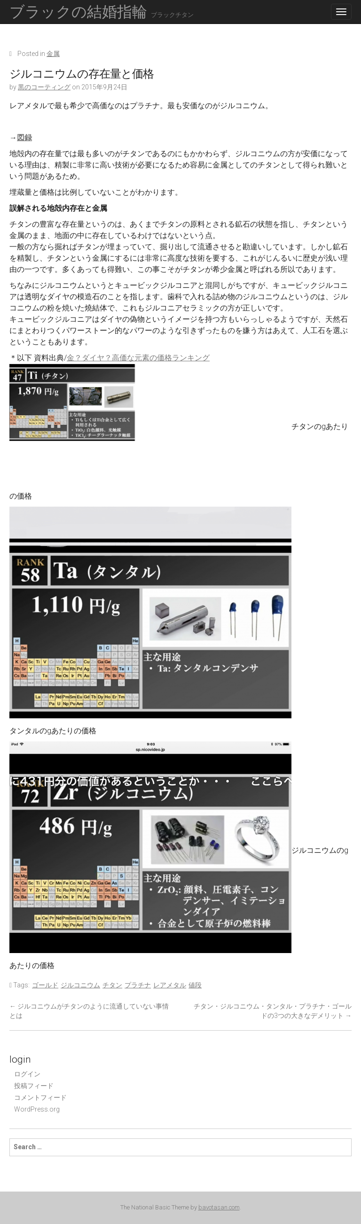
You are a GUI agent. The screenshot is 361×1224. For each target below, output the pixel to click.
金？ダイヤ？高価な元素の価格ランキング (138, 357)
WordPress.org (37, 1109)
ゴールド (45, 985)
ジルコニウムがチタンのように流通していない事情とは (89, 1010)
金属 (53, 53)
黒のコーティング (44, 87)
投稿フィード (34, 1085)
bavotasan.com (219, 1207)
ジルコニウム (80, 985)
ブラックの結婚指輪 (101, 12)
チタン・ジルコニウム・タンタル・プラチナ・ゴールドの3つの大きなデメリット (273, 1010)
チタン (112, 985)
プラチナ (138, 985)
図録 (24, 137)
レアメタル (169, 985)
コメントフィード (40, 1097)
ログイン (27, 1074)
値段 (195, 985)
